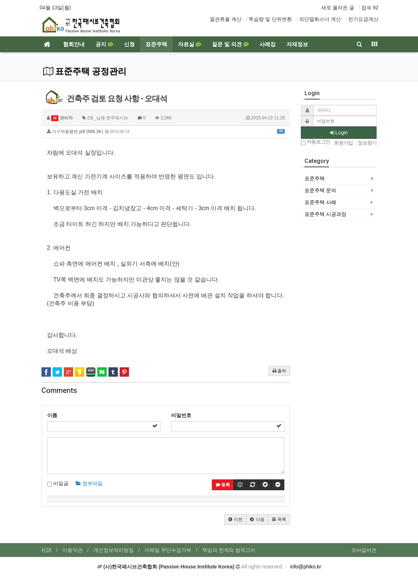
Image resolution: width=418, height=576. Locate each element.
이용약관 (72, 550)
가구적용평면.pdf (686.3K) (166, 131)
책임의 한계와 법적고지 (228, 550)
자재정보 (297, 44)
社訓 (46, 550)
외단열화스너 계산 (320, 19)
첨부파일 (89, 483)
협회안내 (74, 44)
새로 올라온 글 (337, 7)
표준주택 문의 (320, 190)
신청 (129, 44)
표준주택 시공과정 (325, 214)
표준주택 (156, 44)
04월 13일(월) (55, 7)
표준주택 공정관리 (84, 71)
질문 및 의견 (230, 44)
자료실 (189, 44)
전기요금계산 (363, 19)
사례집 (267, 44)
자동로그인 (315, 142)
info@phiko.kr (305, 567)
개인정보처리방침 (113, 550)
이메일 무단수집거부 (167, 550)
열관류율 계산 (225, 19)
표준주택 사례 (320, 202)
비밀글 (57, 483)
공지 (104, 44)
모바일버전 (364, 550)
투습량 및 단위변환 (270, 19)
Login (339, 133)
